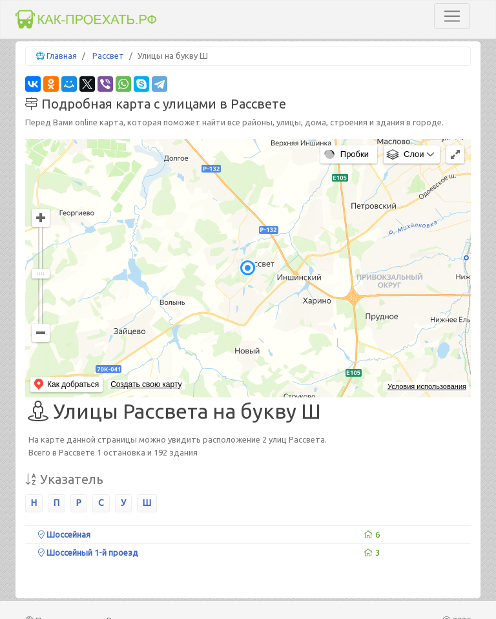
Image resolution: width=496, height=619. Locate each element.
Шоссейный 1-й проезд (88, 552)
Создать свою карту (145, 384)
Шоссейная (64, 534)
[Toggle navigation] (452, 16)
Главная (61, 55)
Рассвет (108, 55)
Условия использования (427, 386)
